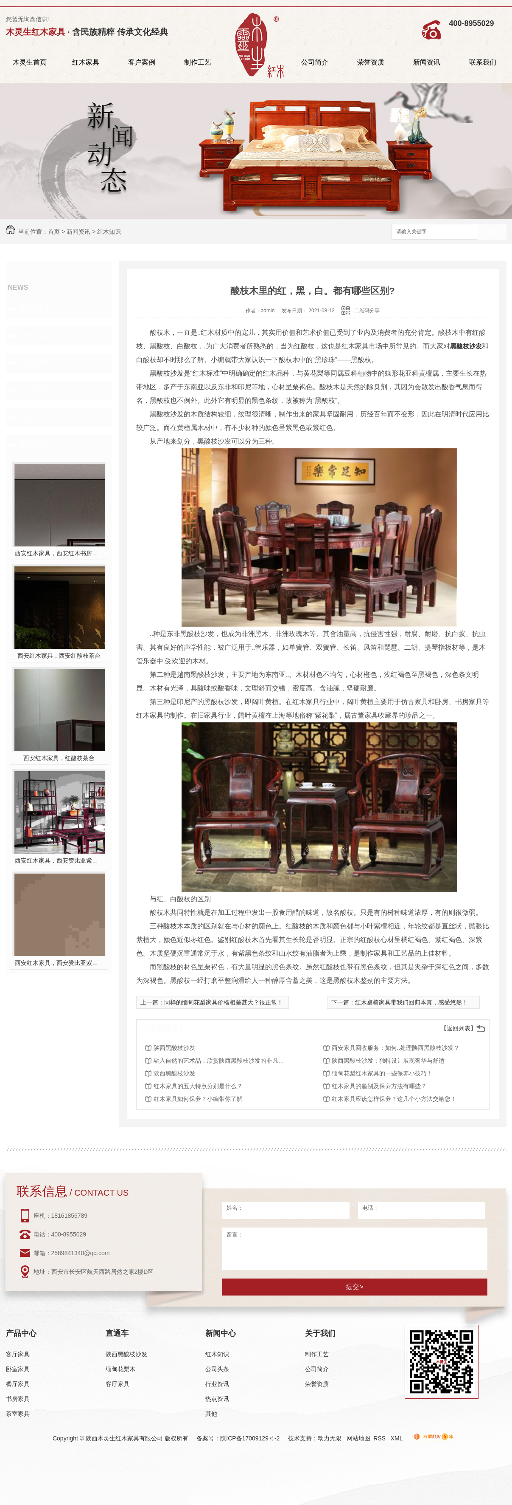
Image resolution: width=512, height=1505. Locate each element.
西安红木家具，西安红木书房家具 (59, 553)
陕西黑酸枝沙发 (174, 1047)
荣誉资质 (370, 62)
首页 (54, 231)
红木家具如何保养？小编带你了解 (198, 1098)
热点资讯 (34, 390)
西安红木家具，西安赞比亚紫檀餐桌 (59, 962)
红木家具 (85, 62)
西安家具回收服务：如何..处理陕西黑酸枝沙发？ (396, 1047)
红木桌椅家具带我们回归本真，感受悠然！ (411, 1002)
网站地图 (358, 1438)
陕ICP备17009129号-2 (250, 1438)
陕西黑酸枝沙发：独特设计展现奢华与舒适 (388, 1060)
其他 (26, 417)
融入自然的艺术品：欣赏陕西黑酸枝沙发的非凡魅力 (221, 1060)
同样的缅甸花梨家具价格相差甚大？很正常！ (223, 1002)
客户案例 (141, 62)
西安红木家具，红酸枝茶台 (59, 758)
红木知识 (109, 231)
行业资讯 (34, 363)
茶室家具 (18, 1413)
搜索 (491, 232)
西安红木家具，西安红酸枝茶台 (59, 655)
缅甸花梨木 (120, 1369)
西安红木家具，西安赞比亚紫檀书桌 (59, 860)
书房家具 (18, 1398)
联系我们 (482, 62)
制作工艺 (197, 62)
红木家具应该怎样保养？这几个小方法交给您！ (394, 1098)
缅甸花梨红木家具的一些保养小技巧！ (382, 1073)
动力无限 (329, 1438)
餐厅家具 (18, 1384)
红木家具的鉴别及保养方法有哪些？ (379, 1086)
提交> (354, 1286)
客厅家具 (18, 1354)
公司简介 (314, 62)
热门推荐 (34, 444)
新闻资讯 (426, 62)
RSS (380, 1438)
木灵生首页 (30, 62)
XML (397, 1438)
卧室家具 (18, 1369)
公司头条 (34, 335)
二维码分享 (367, 311)
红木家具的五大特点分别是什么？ (198, 1086)
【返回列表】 (458, 1028)
